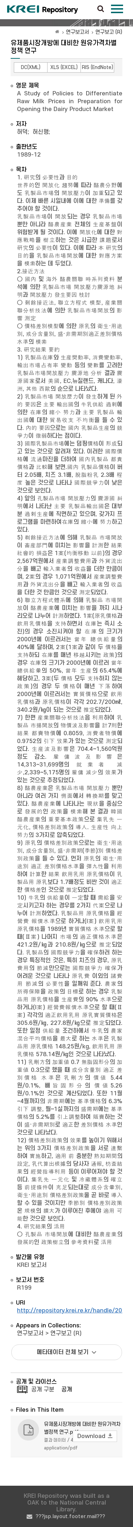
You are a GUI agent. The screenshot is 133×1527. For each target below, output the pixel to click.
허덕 (22, 132)
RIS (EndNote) (97, 67)
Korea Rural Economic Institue (42, 9)
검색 (100, 9)
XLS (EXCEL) (64, 67)
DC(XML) (30, 67)
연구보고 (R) (108, 32)
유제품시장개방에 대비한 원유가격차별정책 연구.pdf (82, 1428)
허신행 (41, 132)
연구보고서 (77, 32)
